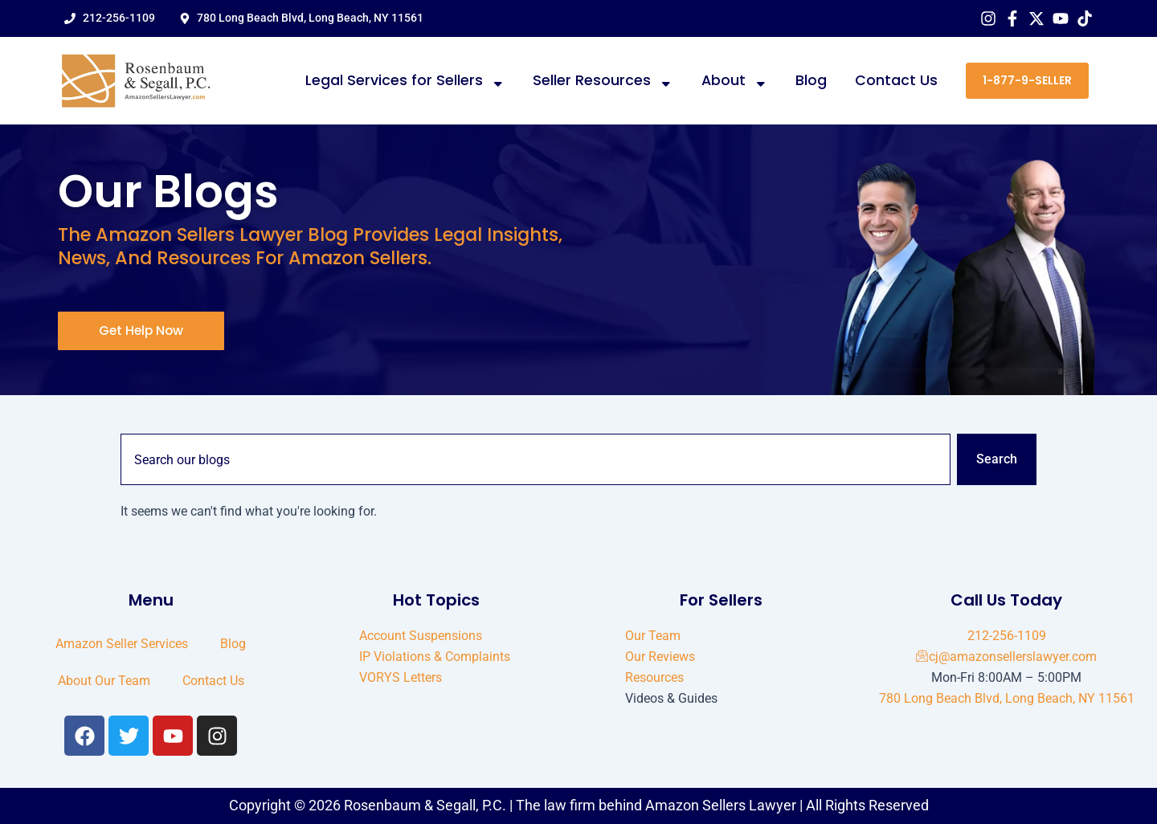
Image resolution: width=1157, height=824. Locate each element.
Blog (811, 80)
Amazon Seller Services (121, 643)
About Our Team (104, 680)
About (734, 81)
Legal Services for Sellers (405, 81)
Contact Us (896, 80)
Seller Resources (603, 81)
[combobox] (536, 459)
